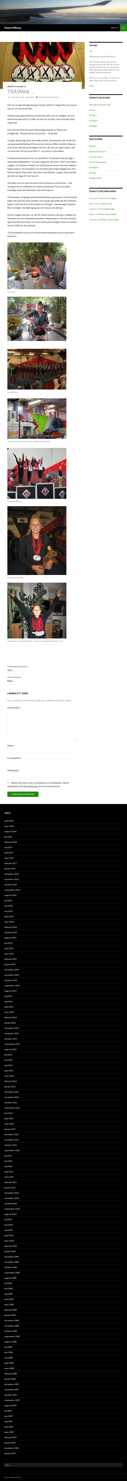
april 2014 (8, 1007)
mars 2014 (9, 1012)
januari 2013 (10, 1086)
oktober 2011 (10, 1145)
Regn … (42, 679)
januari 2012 (10, 1129)
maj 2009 (8, 1294)
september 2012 (12, 1108)
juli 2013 (8, 1054)
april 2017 (8, 852)
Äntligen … (94, 126)
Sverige (92, 172)
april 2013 (8, 1070)
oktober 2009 (10, 1267)
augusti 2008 (10, 1341)
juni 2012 (8, 1113)
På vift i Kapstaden (97, 162)
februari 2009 (10, 1310)
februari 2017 (10, 863)
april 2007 (8, 1426)
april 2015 (8, 948)
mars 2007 (9, 1432)
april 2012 (8, 1118)
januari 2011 (10, 1187)
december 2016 (11, 874)
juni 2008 (8, 1352)
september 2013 (12, 1044)
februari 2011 (10, 1182)
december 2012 (11, 1092)
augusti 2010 (10, 1214)
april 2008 (8, 1363)
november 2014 (11, 975)
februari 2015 (10, 959)
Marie (31, 97)
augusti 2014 (10, 991)
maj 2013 (8, 1065)
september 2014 (12, 985)
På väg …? (93, 115)
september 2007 (12, 1400)
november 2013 (11, 1033)
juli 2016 (8, 900)
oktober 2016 (10, 884)
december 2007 (11, 1384)
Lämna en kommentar (48, 97)
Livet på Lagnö (95, 156)
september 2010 (12, 1209)
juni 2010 (8, 1224)
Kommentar (14, 707)
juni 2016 (8, 906)
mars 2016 (9, 921)
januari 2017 (10, 868)
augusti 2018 (10, 831)
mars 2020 (9, 826)
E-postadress (14, 757)
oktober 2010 (10, 1203)
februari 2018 (10, 842)
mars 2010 (9, 1240)
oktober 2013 (10, 1038)
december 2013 (11, 1028)
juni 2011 (8, 1161)
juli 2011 (8, 1155)
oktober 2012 (10, 1102)
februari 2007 (10, 1437)
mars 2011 (9, 1177)
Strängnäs (94, 167)
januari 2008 (10, 1379)
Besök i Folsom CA (16, 86)
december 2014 (11, 969)
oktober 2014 (10, 980)
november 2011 (11, 1139)
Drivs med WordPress (13, 1477)
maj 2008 (8, 1357)
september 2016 (12, 890)
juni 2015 (8, 943)
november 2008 (11, 1325)
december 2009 (11, 1256)
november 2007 (11, 1389)
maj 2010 (8, 1230)
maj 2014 (8, 1001)
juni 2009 (8, 1288)
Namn (11, 745)
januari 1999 (10, 1453)
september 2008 (12, 1336)
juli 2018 (8, 836)
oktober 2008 (10, 1331)
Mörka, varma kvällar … (108, 214)
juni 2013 (8, 1060)
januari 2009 (10, 1315)
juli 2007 (8, 1411)
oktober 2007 (10, 1395)
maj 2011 (8, 1166)
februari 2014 (10, 1017)
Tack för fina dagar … (108, 198)
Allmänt (92, 146)
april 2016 (8, 916)
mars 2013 (9, 1076)
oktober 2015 (10, 932)
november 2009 (11, 1262)
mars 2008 (9, 1368)
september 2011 (12, 1150)
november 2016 (11, 879)
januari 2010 (10, 1251)
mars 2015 (9, 953)
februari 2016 (10, 927)
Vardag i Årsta (95, 178)
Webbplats (13, 770)
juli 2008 (8, 1347)
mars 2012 (9, 1123)
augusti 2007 (10, 1405)
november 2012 (11, 1097)
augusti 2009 (10, 1278)
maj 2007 (8, 1421)
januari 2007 (10, 1442)
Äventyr (114, 28)
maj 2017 (8, 847)
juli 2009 (8, 1283)
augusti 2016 (10, 895)
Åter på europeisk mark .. (100, 104)
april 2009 (8, 1299)
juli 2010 (8, 1219)
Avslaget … (94, 120)
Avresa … (93, 110)
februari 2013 (10, 1081)
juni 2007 (8, 1416)
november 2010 (11, 1198)
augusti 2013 (10, 1049)
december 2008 (11, 1320)
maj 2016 (8, 911)
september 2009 (12, 1272)
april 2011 (8, 1171)
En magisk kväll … (105, 203)
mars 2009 (9, 1304)
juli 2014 (8, 996)
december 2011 (11, 1134)
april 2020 (8, 820)
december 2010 (11, 1193)
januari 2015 (10, 964)
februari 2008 (10, 1373)
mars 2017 (9, 858)
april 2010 (8, 1235)
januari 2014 (10, 1022)
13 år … (42, 668)
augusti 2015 (10, 937)
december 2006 (11, 1448)
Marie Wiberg (12, 27)
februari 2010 (10, 1246)
